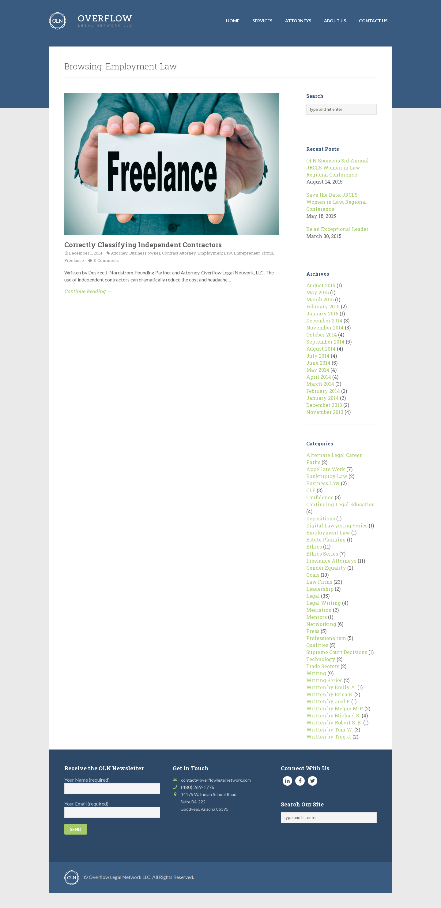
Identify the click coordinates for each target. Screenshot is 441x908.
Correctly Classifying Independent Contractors (143, 244)
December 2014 (324, 320)
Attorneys (298, 20)
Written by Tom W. (329, 729)
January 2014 (322, 398)
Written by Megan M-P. (334, 708)
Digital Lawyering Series (337, 525)
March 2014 (320, 384)
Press (312, 631)
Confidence (320, 497)
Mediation (319, 610)
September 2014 (325, 341)
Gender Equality (326, 567)
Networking (321, 624)
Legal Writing (323, 603)
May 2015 (317, 292)
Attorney (119, 253)
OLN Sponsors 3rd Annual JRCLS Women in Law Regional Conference (337, 167)
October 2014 (321, 334)
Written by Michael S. (333, 715)
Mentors (316, 617)
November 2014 (325, 327)
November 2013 (324, 412)
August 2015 (320, 285)
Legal (313, 596)
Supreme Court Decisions (336, 652)
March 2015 (320, 299)
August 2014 (321, 348)
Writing (316, 673)
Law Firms (319, 582)
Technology (320, 659)
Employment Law (215, 253)
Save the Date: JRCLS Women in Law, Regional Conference (336, 202)
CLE (310, 490)
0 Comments (106, 260)
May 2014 (317, 370)
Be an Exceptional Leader (337, 229)
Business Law (323, 483)
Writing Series (324, 680)
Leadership (320, 589)
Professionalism (326, 638)
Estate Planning (326, 539)
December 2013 (324, 405)
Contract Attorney (179, 253)
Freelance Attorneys (331, 560)
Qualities (317, 645)
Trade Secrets (322, 666)
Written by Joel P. (328, 701)
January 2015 (322, 313)
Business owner (144, 253)
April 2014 (318, 377)
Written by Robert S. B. (334, 722)
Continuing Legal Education (340, 504)
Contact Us (373, 20)
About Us (335, 20)
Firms (267, 253)
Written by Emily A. (331, 687)
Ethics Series (322, 553)
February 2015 (323, 306)
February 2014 (323, 391)
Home (232, 20)
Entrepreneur (247, 253)
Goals (312, 574)
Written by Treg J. (328, 736)
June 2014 (318, 362)
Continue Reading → (87, 291)
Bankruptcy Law (326, 476)
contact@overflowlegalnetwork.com (216, 780)
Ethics (314, 546)
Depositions (320, 518)
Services (262, 20)
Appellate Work (325, 469)
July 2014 (318, 355)
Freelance (74, 260)
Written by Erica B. (329, 694)
